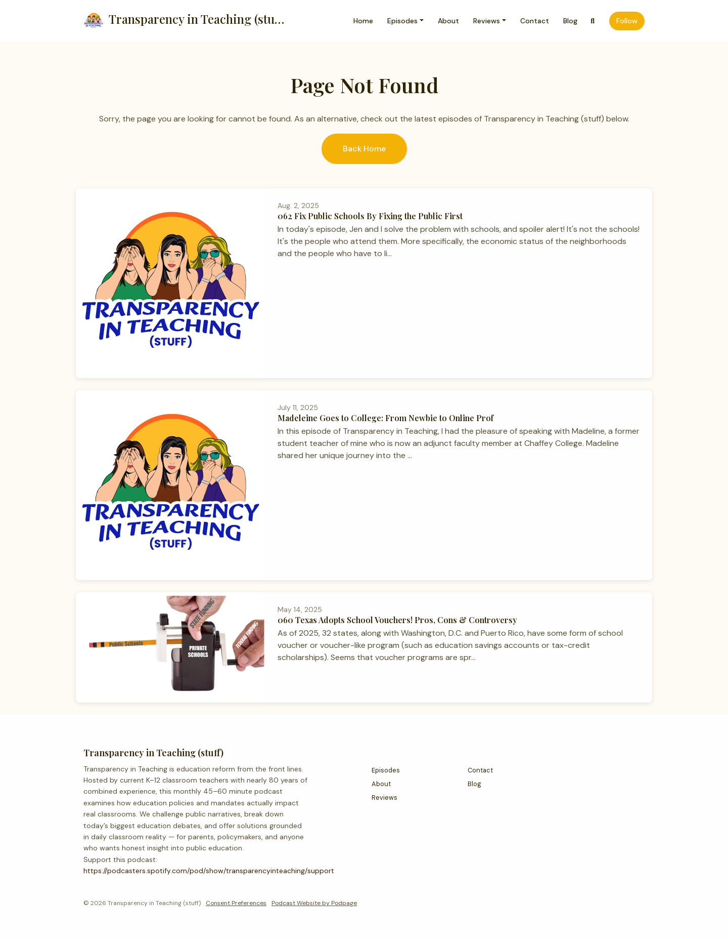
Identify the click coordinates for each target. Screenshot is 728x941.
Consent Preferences (236, 903)
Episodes (402, 20)
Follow (627, 20)
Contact (534, 20)
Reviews (486, 20)
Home (363, 20)
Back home (364, 148)
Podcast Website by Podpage (314, 903)
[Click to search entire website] (593, 21)
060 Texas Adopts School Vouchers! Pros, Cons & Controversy (397, 620)
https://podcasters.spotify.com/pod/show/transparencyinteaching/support (208, 870)
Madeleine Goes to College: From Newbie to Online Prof (385, 418)
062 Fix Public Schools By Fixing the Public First (370, 216)
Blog (570, 20)
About (448, 20)
